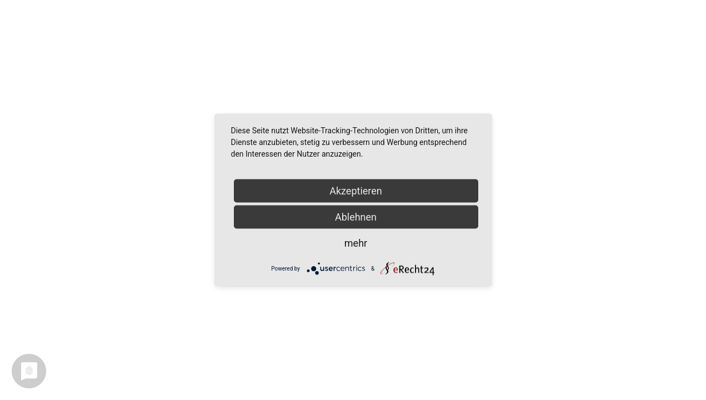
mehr (355, 243)
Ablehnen (356, 217)
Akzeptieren (355, 191)
